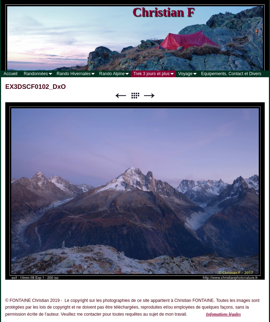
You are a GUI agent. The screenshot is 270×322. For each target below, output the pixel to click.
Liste (135, 95)
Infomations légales (223, 314)
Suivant (149, 95)
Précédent (121, 95)
